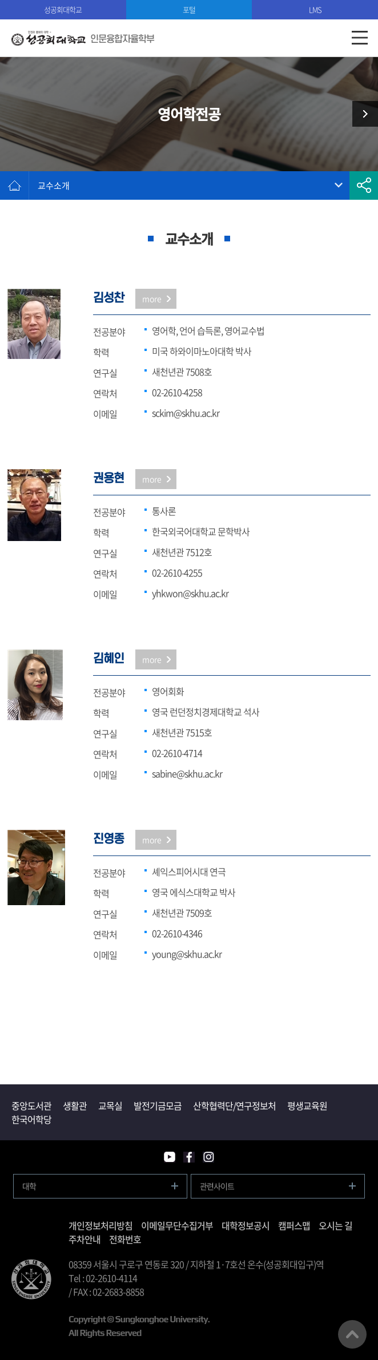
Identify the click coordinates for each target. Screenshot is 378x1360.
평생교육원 (307, 1105)
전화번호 (125, 1239)
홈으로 (14, 185)
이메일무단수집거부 (177, 1225)
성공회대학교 (63, 9)
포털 (189, 9)
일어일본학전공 (361, 114)
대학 (29, 1186)
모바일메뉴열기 (359, 38)
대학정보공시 (246, 1225)
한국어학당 (31, 1119)
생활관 (75, 1105)
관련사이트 (217, 1186)
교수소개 (54, 185)
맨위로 (352, 1334)
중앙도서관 (31, 1105)
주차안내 (84, 1239)
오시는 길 (335, 1225)
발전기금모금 (158, 1105)
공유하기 (363, 185)
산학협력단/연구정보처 (234, 1105)
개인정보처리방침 (100, 1225)
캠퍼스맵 (294, 1225)
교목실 (110, 1105)
